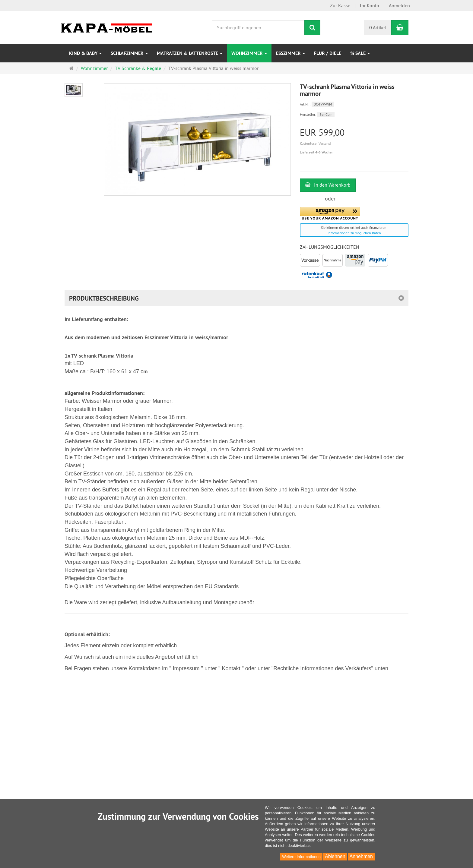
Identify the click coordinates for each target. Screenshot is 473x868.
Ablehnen (335, 856)
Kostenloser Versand (315, 143)
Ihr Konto (369, 5)
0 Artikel (377, 27)
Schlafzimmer (129, 53)
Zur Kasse (340, 5)
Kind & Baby (85, 53)
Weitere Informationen (301, 856)
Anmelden (399, 5)
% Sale (360, 53)
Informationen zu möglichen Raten (354, 233)
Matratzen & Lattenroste (189, 53)
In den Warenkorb (328, 185)
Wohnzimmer (249, 53)
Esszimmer (290, 53)
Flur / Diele (327, 53)
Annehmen (361, 856)
